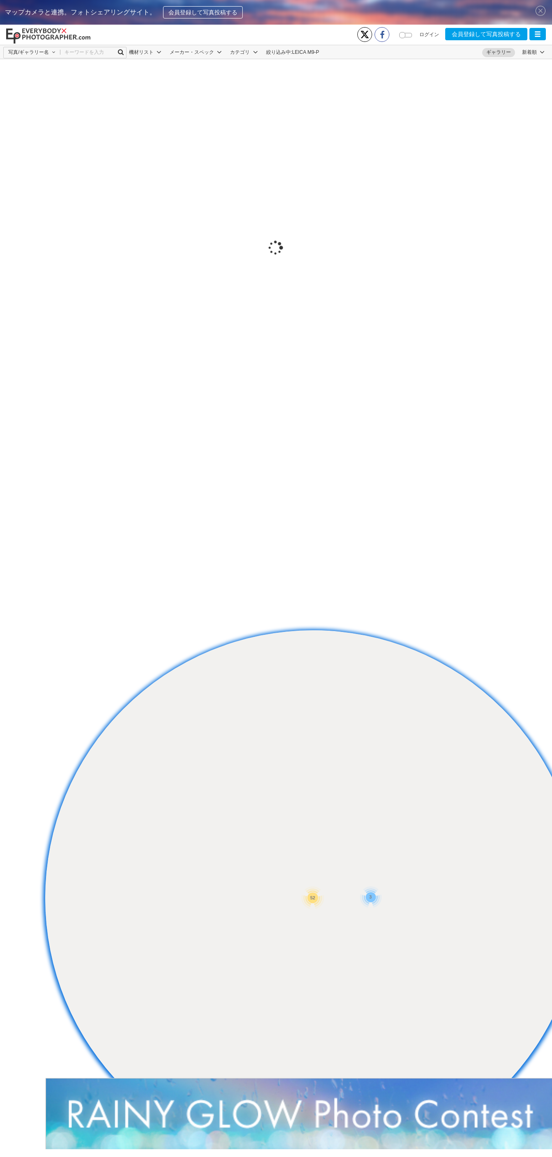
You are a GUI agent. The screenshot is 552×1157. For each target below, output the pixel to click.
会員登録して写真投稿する (202, 12)
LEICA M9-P (305, 52)
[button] (537, 34)
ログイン (429, 34)
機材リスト (145, 52)
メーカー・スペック (196, 52)
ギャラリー (498, 52)
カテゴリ (244, 52)
